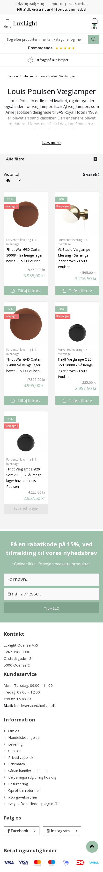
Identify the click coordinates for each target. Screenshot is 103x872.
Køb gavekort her (20, 797)
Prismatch (14, 763)
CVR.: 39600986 (17, 651)
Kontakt (57, 4)
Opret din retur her (22, 790)
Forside (12, 76)
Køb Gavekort (78, 4)
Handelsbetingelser (22, 737)
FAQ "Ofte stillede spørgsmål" (31, 803)
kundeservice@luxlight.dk (35, 705)
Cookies (12, 750)
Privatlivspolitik (18, 757)
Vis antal (9, 174)
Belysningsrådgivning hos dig (30, 777)
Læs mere (51, 142)
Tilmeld (51, 608)
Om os (11, 730)
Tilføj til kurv (25, 290)
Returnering (16, 783)
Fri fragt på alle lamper (52, 60)
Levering (13, 744)
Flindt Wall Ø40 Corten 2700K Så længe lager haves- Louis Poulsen (23, 365)
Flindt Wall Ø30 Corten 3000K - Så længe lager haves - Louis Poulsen (24, 255)
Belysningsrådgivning (29, 4)
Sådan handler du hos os (26, 770)
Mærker (28, 76)
